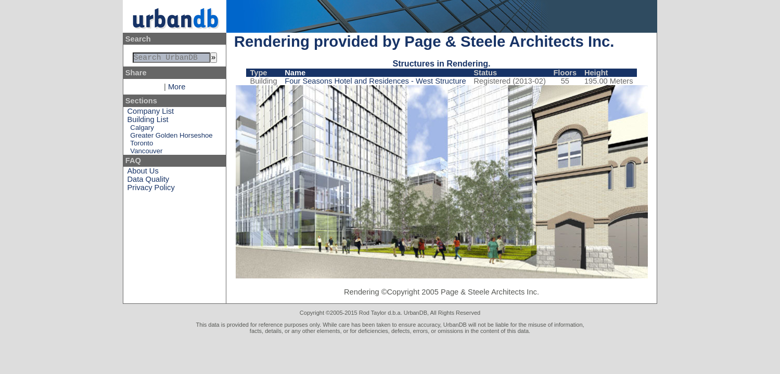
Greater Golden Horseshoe (171, 137)
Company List (150, 113)
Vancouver (146, 153)
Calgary (142, 129)
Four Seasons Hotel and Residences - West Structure (375, 81)
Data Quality (148, 181)
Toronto (141, 145)
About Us (143, 173)
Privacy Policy (151, 189)
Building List (148, 121)
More (176, 89)
